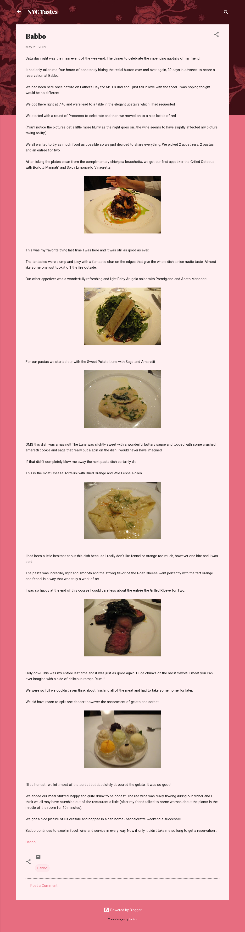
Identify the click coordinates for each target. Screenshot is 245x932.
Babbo (31, 842)
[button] (216, 35)
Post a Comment (43, 885)
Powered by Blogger (123, 910)
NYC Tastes (43, 11)
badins (133, 919)
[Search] (226, 13)
